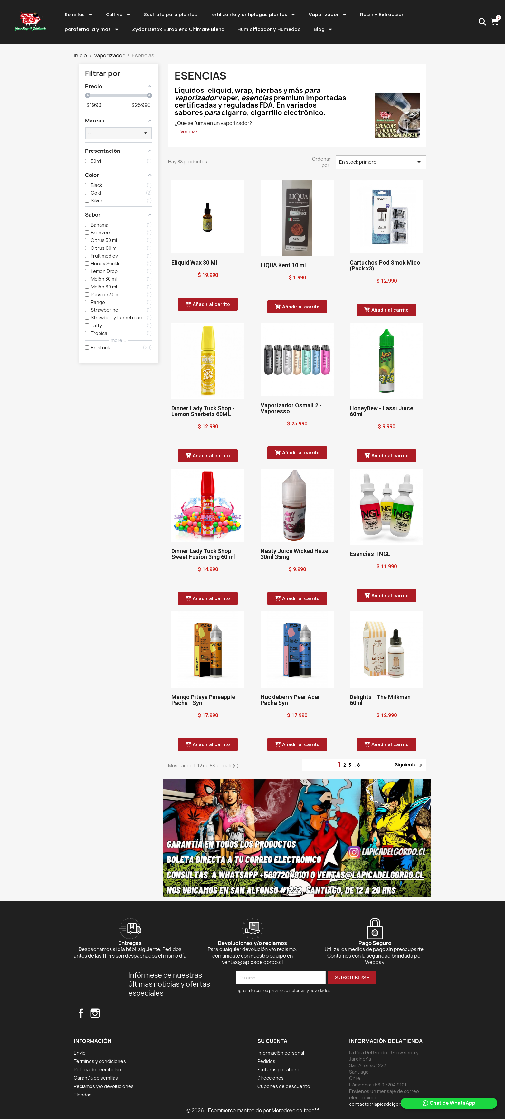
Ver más (189, 131)
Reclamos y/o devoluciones (104, 1086)
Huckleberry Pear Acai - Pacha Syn (292, 700)
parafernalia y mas (92, 29)
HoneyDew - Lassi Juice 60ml (381, 411)
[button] (208, 304)
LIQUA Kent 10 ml (283, 265)
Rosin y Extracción (382, 14)
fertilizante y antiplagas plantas (253, 14)
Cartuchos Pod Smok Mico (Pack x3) (385, 265)
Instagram (95, 1013)
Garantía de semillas (96, 1078)
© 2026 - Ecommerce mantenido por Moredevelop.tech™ (252, 1110)
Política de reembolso (97, 1069)
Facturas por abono (278, 1069)
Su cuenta (272, 1041)
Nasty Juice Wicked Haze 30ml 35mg (294, 554)
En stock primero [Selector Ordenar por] (381, 162)
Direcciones (270, 1078)
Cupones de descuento (283, 1086)
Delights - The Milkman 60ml (380, 700)
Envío (80, 1053)
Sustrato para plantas (170, 14)
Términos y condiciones (100, 1061)
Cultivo (118, 14)
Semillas (79, 14)
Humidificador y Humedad (269, 29)
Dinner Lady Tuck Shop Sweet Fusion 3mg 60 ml (203, 554)
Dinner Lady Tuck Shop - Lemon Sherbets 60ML (203, 411)
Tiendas (82, 1095)
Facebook (80, 1013)
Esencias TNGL (370, 553)
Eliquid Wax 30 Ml (194, 262)
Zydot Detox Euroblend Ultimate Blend (178, 29)
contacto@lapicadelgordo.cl (380, 1104)
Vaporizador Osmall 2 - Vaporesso (291, 408)
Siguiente (409, 765)
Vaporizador (328, 14)
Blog (323, 29)
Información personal (280, 1053)
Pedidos (266, 1061)
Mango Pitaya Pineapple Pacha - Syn (203, 700)
